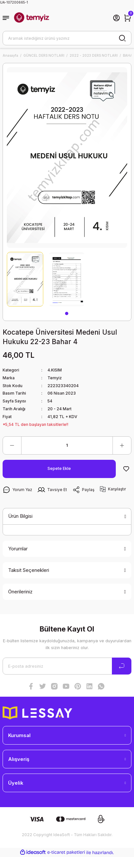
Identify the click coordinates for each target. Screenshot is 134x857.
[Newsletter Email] (67, 666)
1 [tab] (66, 313)
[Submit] (121, 666)
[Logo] (31, 17)
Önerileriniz (20, 591)
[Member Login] (116, 18)
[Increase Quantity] (122, 445)
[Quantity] (67, 445)
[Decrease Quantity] (12, 445)
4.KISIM (54, 370)
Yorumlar (18, 548)
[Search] (67, 38)
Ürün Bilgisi (20, 516)
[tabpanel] (25, 279)
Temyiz (54, 377)
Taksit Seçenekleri (28, 570)
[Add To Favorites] (126, 469)
